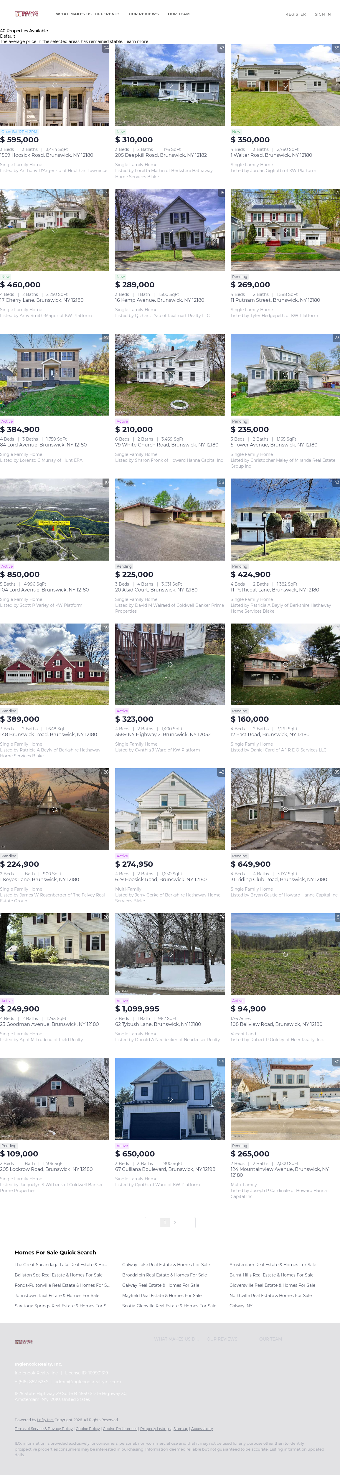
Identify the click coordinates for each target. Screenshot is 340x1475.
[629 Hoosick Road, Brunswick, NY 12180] (170, 809)
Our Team (179, 14)
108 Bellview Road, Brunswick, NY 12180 (277, 1024)
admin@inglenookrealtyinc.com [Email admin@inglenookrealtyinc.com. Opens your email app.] (88, 1381)
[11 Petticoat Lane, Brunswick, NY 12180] (285, 519)
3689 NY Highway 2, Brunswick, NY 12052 (163, 734)
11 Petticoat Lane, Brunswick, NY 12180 (275, 590)
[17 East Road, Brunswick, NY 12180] (285, 664)
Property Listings (155, 1428)
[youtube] (39, 1465)
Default (7, 36)
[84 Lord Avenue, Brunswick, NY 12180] (54, 375)
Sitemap (181, 1428)
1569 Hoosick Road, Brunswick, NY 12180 (46, 155)
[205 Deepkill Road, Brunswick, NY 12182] (170, 85)
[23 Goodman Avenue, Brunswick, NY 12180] (54, 954)
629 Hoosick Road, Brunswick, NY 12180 (161, 879)
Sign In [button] (323, 14)
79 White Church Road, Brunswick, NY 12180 (167, 445)
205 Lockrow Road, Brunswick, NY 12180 (46, 1169)
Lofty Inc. (45, 1420)
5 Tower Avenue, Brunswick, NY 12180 (274, 445)
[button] (26, 14)
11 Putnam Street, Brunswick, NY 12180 (275, 300)
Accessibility (202, 1428)
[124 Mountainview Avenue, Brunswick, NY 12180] (285, 1099)
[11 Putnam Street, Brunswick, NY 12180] (285, 230)
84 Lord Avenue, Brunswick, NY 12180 (43, 445)
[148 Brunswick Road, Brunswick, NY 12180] (54, 664)
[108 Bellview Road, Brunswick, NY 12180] (285, 954)
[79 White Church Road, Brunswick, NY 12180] (170, 375)
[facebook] (22, 1465)
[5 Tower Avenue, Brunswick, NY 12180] (285, 375)
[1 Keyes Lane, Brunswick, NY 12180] (54, 809)
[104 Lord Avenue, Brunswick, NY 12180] (54, 519)
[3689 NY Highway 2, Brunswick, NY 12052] (170, 664)
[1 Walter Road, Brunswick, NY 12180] (285, 85)
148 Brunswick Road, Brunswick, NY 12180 (48, 734)
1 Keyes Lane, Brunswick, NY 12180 (39, 879)
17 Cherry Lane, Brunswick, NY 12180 (42, 300)
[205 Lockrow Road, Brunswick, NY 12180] (54, 1099)
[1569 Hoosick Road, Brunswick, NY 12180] (54, 85)
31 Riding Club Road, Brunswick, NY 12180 (279, 879)
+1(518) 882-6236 (31, 1381)
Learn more (136, 41)
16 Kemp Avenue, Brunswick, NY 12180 (159, 300)
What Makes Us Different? (88, 14)
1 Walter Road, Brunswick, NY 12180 (271, 155)
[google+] (56, 1465)
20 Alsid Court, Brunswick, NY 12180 (156, 590)
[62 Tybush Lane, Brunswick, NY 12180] (170, 954)
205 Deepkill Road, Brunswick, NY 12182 (161, 155)
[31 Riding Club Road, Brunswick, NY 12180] (285, 809)
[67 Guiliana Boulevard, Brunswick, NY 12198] (170, 1099)
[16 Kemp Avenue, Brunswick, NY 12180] (170, 230)
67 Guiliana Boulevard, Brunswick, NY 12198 (165, 1169)
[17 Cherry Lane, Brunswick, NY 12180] (54, 230)
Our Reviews (144, 14)
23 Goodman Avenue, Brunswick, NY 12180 (49, 1024)
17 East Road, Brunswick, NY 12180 (270, 734)
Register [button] (295, 14)
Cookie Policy (88, 1428)
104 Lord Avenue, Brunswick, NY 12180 (44, 590)
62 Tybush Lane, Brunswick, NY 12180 (158, 1024)
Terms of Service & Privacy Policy (44, 1428)
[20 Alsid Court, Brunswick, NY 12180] (170, 519)
